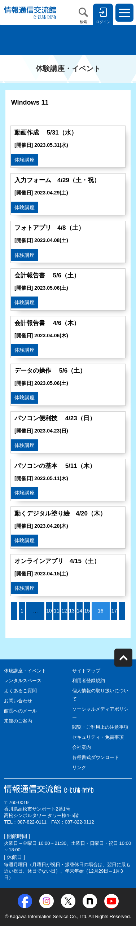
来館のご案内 (18, 721)
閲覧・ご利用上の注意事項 (100, 727)
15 (87, 611)
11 (57, 611)
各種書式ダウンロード (95, 757)
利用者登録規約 (88, 680)
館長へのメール (20, 711)
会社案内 (81, 747)
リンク (79, 767)
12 (64, 611)
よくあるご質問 (20, 690)
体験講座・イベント (25, 670)
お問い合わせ (18, 700)
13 (72, 611)
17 (114, 611)
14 (79, 611)
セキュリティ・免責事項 (98, 737)
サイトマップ (86, 670)
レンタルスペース (22, 680)
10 (49, 611)
